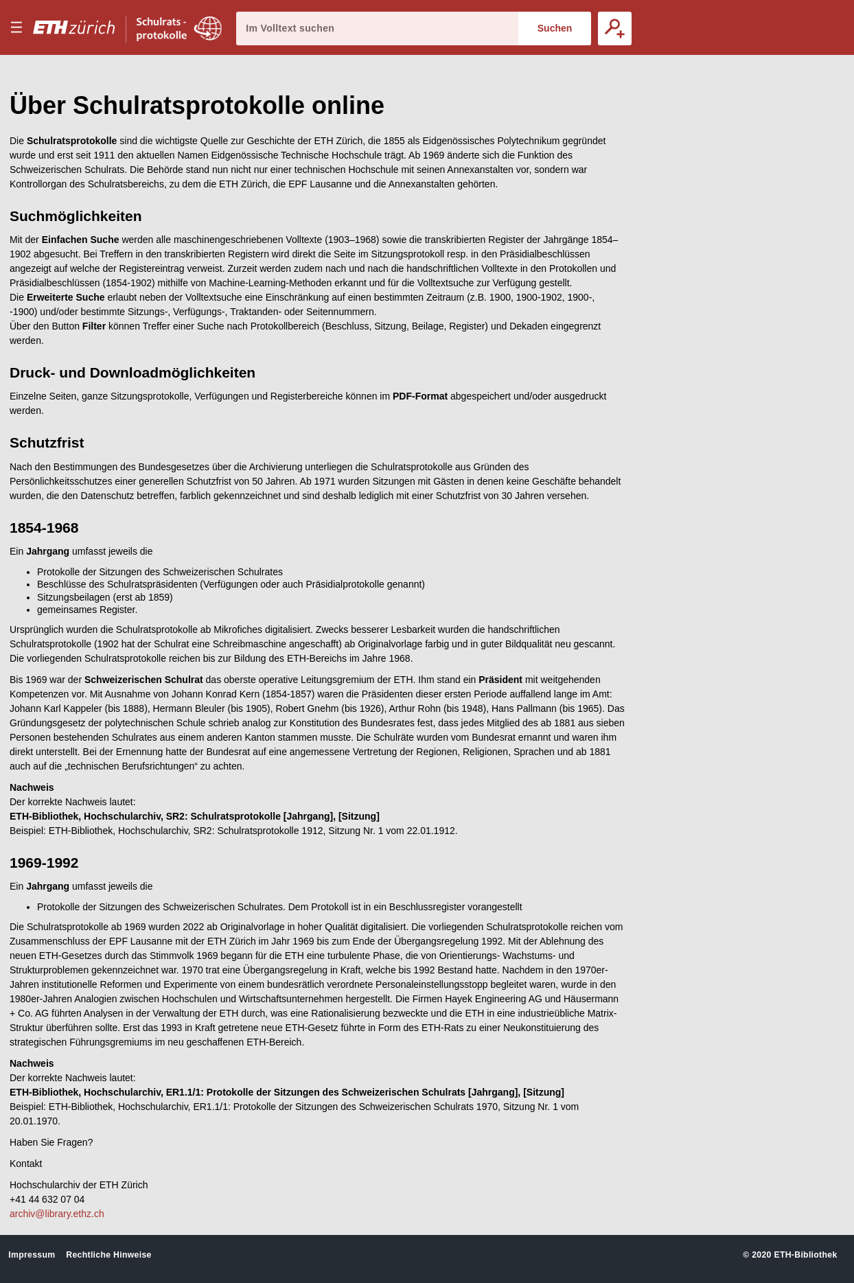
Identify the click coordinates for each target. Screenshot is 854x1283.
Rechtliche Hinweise (108, 1255)
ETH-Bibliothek (805, 1255)
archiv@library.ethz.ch (57, 1213)
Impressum (31, 1255)
